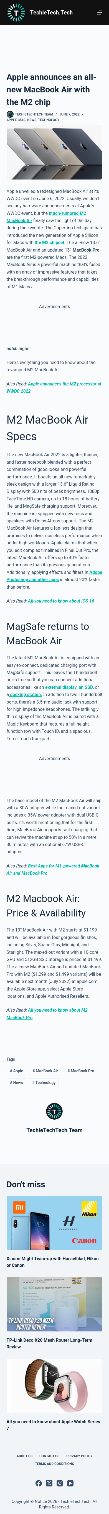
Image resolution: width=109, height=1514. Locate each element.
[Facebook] (39, 1483)
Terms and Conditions (54, 1464)
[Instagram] (60, 1483)
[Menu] (99, 12)
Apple (12, 120)
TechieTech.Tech (51, 12)
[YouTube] (70, 1483)
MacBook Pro (80, 1071)
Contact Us (49, 1456)
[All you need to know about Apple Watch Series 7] (55, 1386)
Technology (48, 120)
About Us (24, 1456)
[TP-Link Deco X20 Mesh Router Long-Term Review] (55, 1304)
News (31, 120)
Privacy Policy (79, 1456)
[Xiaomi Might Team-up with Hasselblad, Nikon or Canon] (55, 1223)
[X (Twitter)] (49, 1483)
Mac (22, 120)
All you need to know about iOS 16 (61, 601)
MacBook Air (45, 1071)
